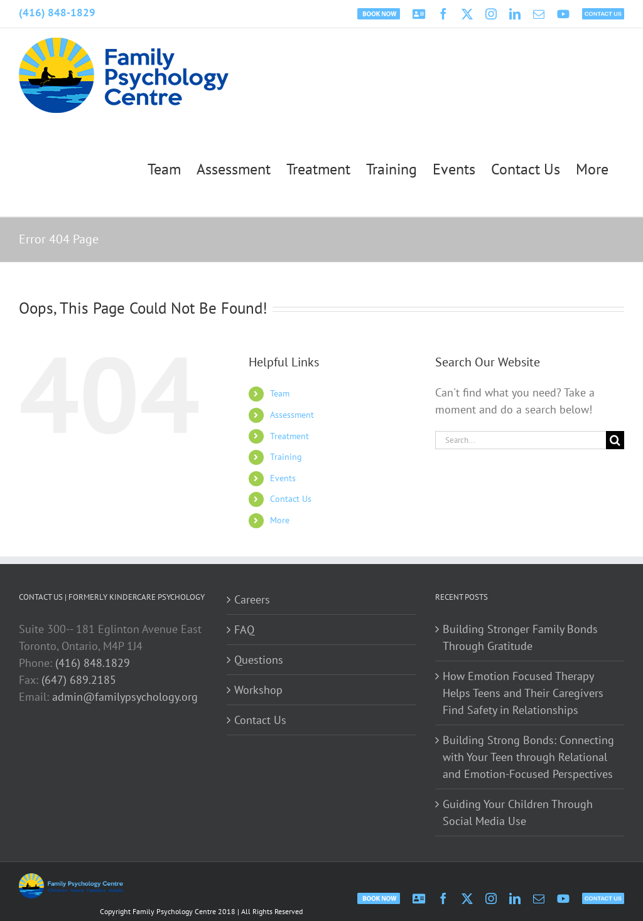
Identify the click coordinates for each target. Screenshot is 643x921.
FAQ (244, 629)
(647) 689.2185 (78, 680)
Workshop (258, 690)
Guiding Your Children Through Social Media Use (518, 812)
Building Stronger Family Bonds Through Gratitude (520, 637)
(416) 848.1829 (92, 663)
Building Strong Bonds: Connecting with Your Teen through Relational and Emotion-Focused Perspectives (528, 757)
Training (286, 456)
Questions (258, 659)
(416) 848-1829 (57, 12)
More (279, 520)
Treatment (289, 436)
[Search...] (520, 440)
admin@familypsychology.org (125, 696)
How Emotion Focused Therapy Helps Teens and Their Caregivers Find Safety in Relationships (523, 693)
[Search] (615, 440)
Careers (252, 599)
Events (283, 478)
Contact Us (290, 498)
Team (279, 393)
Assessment (292, 414)
